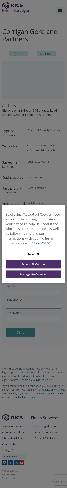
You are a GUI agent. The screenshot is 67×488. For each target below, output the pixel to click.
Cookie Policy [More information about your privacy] (39, 243)
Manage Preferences (33, 274)
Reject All (33, 254)
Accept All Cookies (33, 264)
